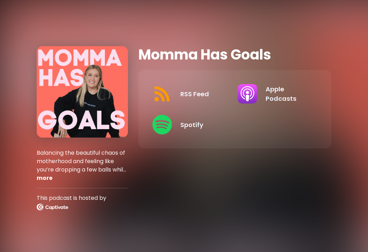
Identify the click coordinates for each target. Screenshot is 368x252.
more (44, 178)
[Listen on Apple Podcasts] (275, 93)
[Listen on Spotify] (189, 124)
